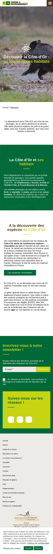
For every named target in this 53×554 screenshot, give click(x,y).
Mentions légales (9, 501)
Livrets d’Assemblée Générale (13, 493)
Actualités (6, 462)
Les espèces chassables (20, 273)
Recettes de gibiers (10, 480)
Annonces (6, 467)
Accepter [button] (28, 548)
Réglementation (8, 488)
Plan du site (7, 497)
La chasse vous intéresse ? (12, 458)
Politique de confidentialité (12, 506)
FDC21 (5, 445)
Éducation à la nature (10, 454)
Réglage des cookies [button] (12, 548)
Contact (5, 471)
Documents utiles (9, 475)
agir (13, 310)
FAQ (4, 484)
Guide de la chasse (10, 449)
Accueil (6, 107)
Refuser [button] (38, 548)
